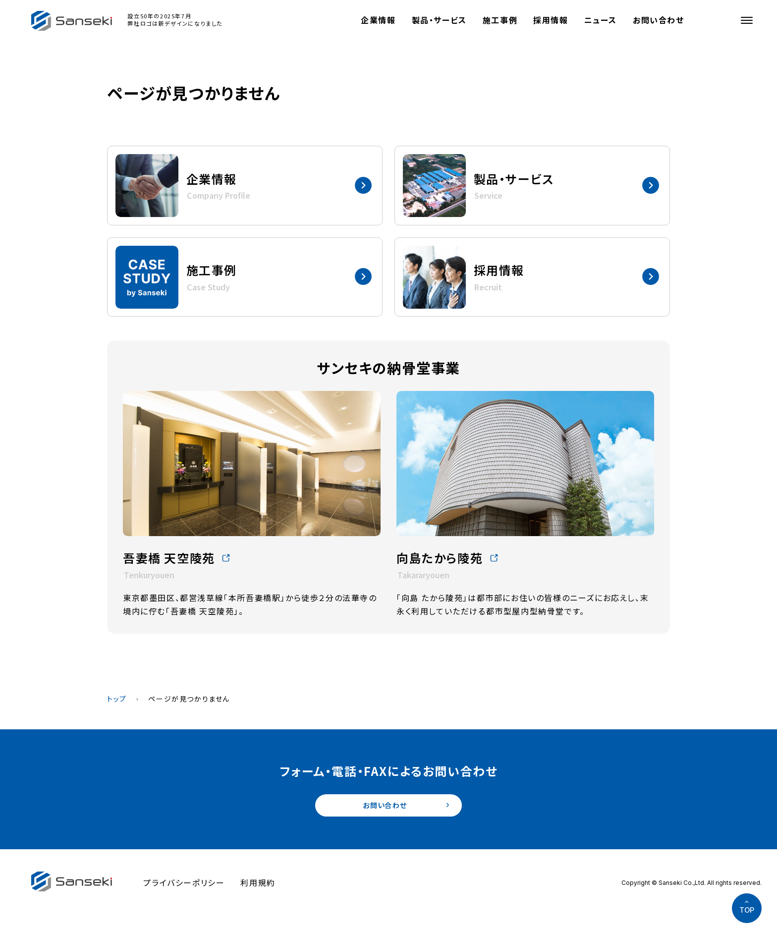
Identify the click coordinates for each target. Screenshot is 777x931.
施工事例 (500, 20)
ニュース (600, 20)
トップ (117, 699)
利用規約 (257, 885)
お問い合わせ (658, 20)
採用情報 (550, 20)
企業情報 (378, 20)
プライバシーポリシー (183, 885)
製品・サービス (439, 20)
